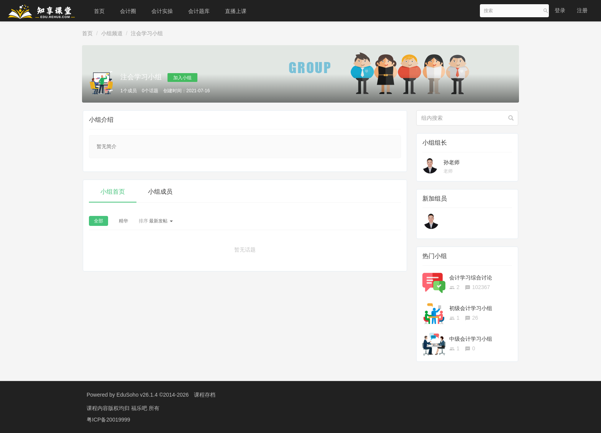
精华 (123, 221)
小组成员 (160, 191)
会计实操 (162, 11)
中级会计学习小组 (470, 339)
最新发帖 (156, 221)
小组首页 (112, 191)
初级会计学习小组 (470, 308)
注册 (582, 10)
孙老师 (451, 162)
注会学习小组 (147, 33)
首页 (99, 11)
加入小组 (182, 77)
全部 (98, 221)
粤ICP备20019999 (108, 420)
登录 (560, 10)
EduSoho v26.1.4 (137, 395)
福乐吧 (140, 408)
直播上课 (235, 11)
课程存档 (204, 395)
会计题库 (199, 11)
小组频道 (112, 33)
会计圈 (128, 11)
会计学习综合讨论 (470, 278)
